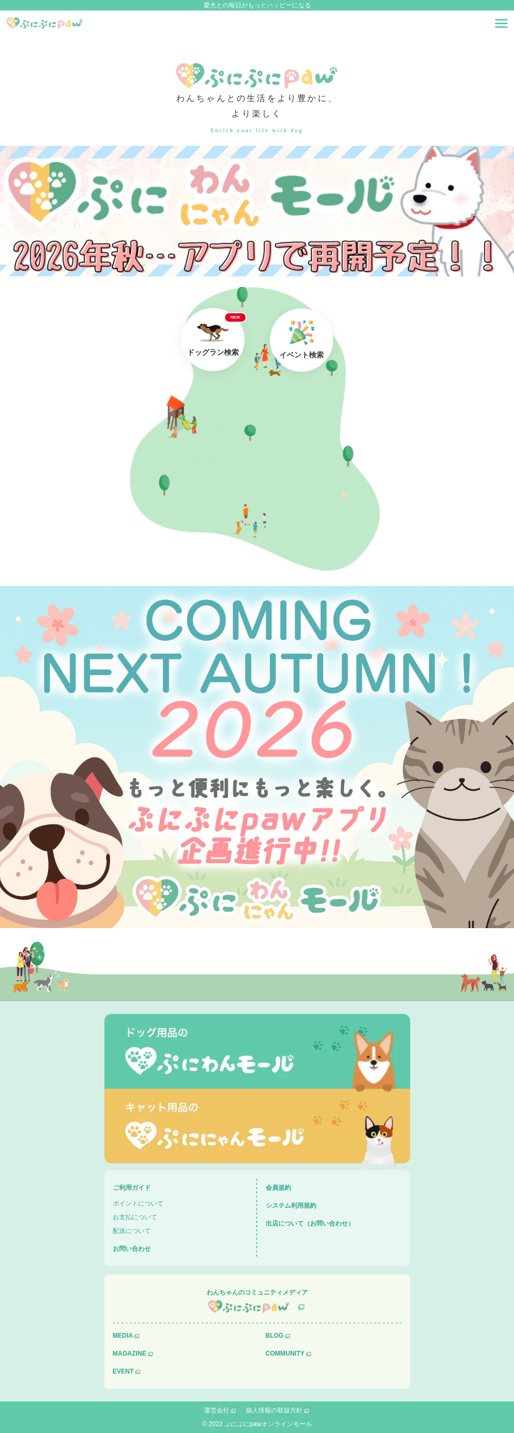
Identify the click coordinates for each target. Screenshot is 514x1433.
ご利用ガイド (132, 1187)
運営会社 (216, 1410)
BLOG (275, 1335)
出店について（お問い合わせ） (310, 1223)
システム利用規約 (291, 1205)
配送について (132, 1231)
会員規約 (278, 1187)
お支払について (135, 1217)
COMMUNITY (285, 1353)
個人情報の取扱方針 (274, 1410)
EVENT (123, 1371)
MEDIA (123, 1335)
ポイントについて (138, 1203)
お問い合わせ (132, 1248)
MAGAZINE (130, 1353)
